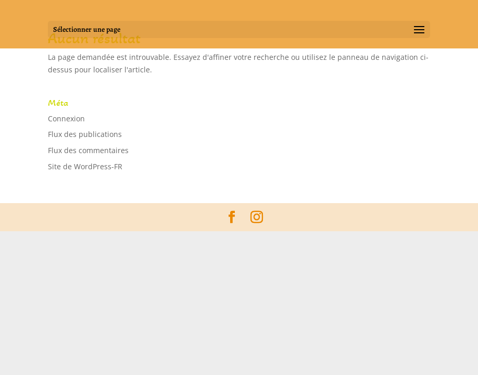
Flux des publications (85, 134)
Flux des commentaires (88, 150)
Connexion (66, 118)
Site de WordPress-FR (85, 166)
